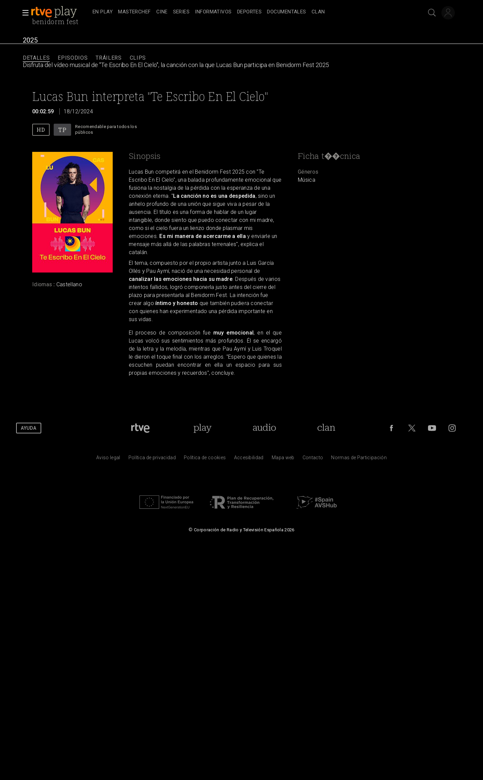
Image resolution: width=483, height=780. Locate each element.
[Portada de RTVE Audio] (264, 428)
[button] (23, 12)
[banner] (60, 12)
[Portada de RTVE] (140, 428)
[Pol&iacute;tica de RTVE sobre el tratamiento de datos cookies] (205, 459)
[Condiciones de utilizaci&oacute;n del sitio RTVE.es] (108, 459)
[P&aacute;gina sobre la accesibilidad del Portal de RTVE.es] (249, 459)
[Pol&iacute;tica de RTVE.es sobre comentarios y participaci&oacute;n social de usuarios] (359, 459)
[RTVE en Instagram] (452, 428)
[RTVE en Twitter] (412, 428)
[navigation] (249, 12)
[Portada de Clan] (326, 428)
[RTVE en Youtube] (432, 428)
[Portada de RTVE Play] (202, 428)
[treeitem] (103, 12)
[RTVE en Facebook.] (391, 428)
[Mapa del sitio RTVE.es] (283, 459)
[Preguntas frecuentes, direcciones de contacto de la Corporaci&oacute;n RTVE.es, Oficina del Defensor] (313, 459)
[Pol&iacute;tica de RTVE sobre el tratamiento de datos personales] (152, 459)
